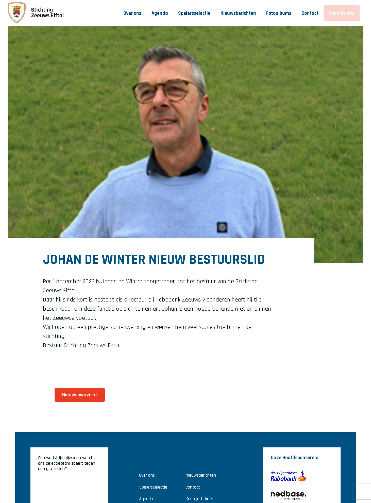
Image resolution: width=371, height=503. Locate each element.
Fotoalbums (278, 13)
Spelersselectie (194, 13)
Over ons (132, 13)
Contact (309, 13)
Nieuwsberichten (238, 13)
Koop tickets (342, 13)
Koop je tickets (199, 499)
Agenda (159, 13)
